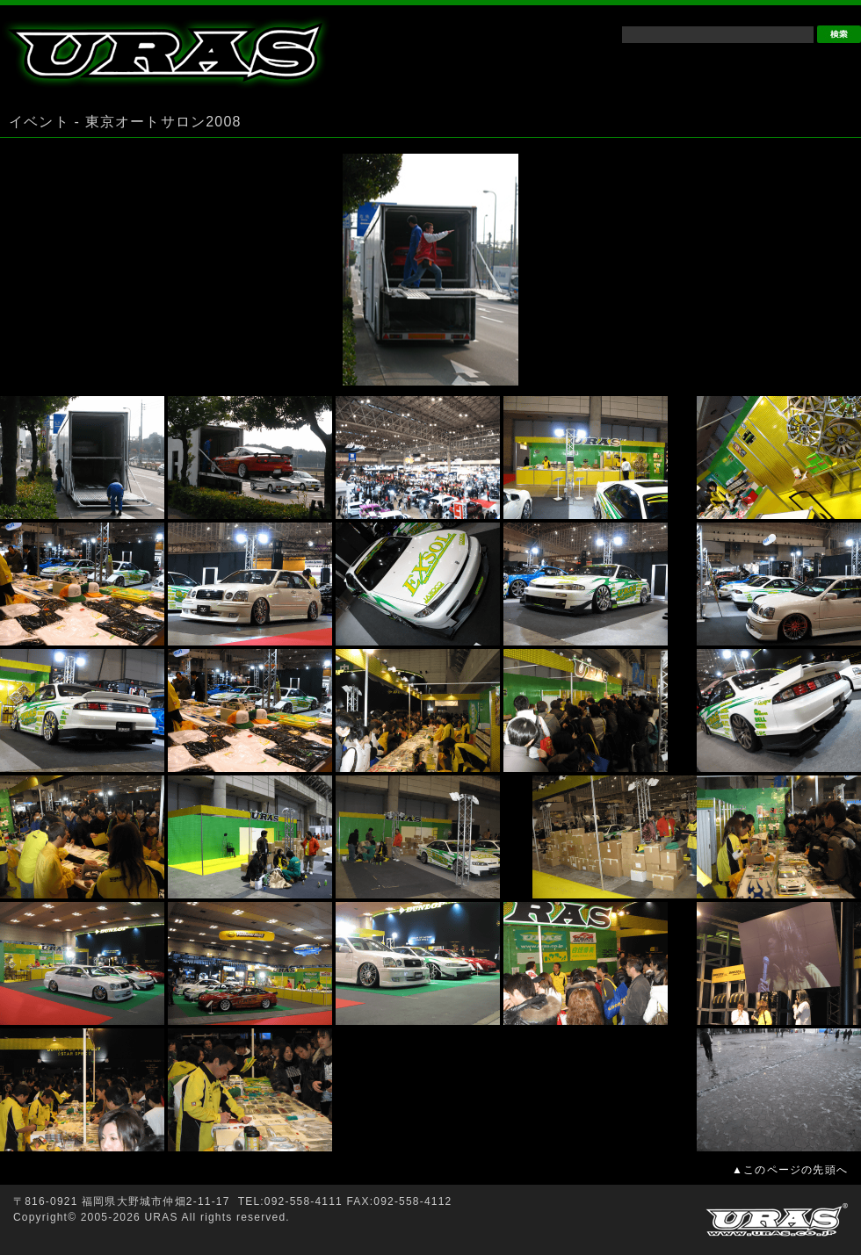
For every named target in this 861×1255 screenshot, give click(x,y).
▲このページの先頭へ (790, 1170)
